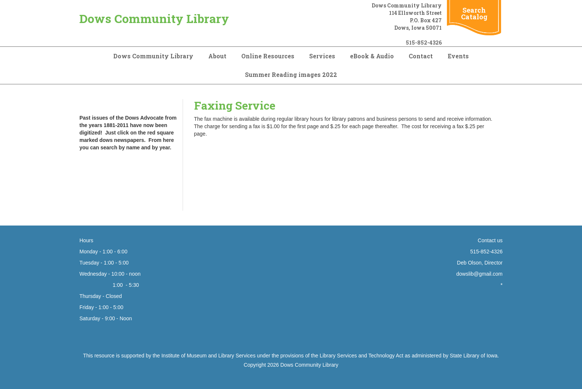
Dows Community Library (154, 18)
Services (322, 56)
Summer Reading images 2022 (291, 74)
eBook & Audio (372, 56)
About (217, 56)
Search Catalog (474, 13)
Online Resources (267, 56)
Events (458, 56)
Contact (421, 56)
